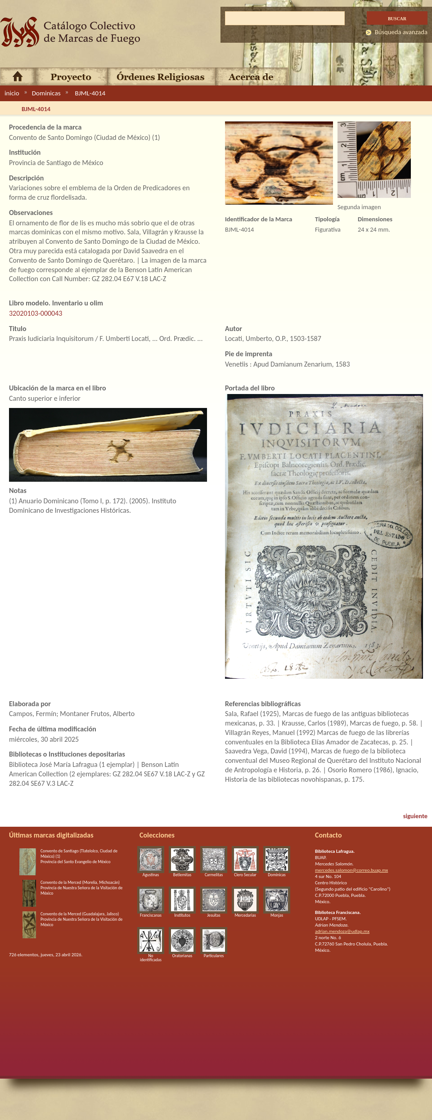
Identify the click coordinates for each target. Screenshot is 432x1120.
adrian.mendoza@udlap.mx (342, 931)
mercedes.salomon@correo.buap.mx (351, 870)
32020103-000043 (35, 313)
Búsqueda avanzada (401, 32)
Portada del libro (250, 388)
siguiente (415, 816)
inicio (11, 93)
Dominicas (46, 93)
